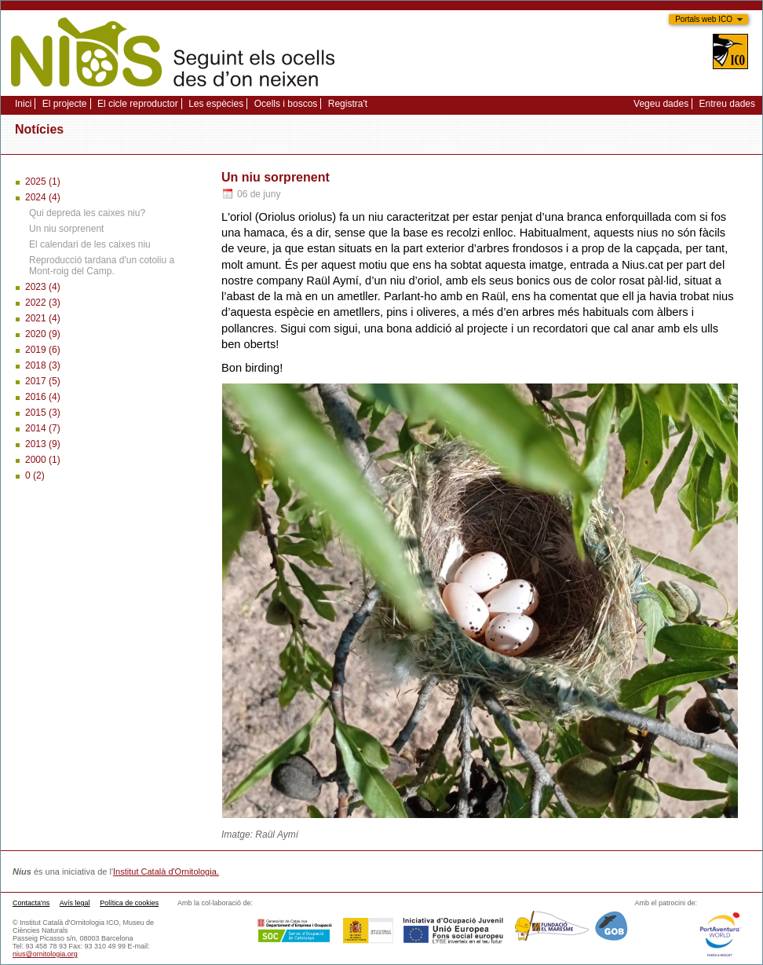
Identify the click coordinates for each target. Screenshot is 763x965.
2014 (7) (42, 428)
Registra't (347, 103)
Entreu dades (727, 103)
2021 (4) (42, 318)
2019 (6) (42, 349)
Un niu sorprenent (66, 228)
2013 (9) (42, 443)
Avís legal (75, 903)
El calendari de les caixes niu (90, 244)
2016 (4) (42, 396)
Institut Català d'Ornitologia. (166, 871)
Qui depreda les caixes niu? (87, 212)
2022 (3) (42, 302)
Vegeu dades (660, 103)
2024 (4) (42, 197)
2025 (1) (42, 181)
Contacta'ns (31, 903)
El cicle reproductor (137, 103)
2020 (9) (42, 333)
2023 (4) (42, 286)
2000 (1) (42, 459)
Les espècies (215, 103)
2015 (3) (42, 412)
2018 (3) (42, 365)
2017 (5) (42, 381)
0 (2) (35, 475)
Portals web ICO (703, 19)
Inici (23, 103)
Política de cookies (129, 903)
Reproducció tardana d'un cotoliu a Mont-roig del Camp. (101, 266)
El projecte (64, 103)
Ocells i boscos (286, 103)
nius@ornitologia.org (45, 954)
